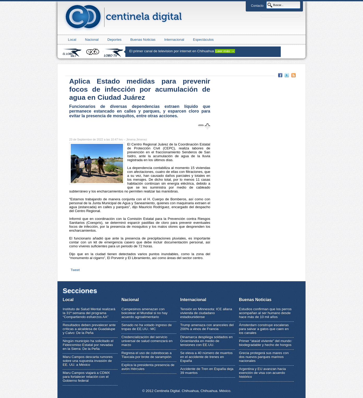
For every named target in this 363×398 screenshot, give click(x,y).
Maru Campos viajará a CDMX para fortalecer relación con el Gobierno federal (86, 377)
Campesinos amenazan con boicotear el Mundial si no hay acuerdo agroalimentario (144, 313)
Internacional (174, 40)
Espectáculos (203, 40)
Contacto (257, 6)
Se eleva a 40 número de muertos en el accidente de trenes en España (206, 357)
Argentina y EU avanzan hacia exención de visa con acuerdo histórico (262, 373)
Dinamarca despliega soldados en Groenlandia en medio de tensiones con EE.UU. (206, 341)
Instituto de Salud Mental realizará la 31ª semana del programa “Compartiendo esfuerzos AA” (89, 313)
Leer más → (225, 51)
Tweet (75, 270)
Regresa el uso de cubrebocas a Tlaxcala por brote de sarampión (146, 355)
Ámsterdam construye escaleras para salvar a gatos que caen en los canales (264, 329)
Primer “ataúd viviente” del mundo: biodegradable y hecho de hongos (265, 343)
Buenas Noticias (142, 40)
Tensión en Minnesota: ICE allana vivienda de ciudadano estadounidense (206, 313)
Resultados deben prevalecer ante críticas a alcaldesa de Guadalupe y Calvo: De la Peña (89, 329)
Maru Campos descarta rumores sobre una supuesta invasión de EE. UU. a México (88, 361)
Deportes (114, 40)
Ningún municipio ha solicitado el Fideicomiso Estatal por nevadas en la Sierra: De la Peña (88, 345)
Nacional (92, 40)
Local (72, 40)
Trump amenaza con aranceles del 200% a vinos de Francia (207, 327)
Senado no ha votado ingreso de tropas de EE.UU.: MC (146, 327)
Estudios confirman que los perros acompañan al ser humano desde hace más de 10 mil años (265, 313)
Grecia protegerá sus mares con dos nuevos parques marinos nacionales (264, 357)
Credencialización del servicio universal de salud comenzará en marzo (147, 341)
